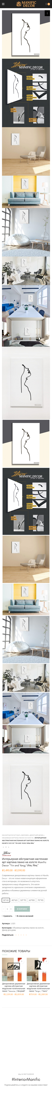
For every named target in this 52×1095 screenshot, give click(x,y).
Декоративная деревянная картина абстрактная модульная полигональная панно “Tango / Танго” (38, 987)
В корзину (22, 909)
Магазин (25, 835)
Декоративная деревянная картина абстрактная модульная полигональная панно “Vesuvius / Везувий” (13, 987)
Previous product (3, 847)
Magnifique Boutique (11, 835)
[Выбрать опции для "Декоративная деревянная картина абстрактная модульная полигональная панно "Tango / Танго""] (29, 978)
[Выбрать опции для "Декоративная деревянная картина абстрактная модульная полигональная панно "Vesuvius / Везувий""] (4, 978)
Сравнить (7, 916)
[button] (6, 900)
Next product (8, 847)
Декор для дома (36, 835)
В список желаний (25, 916)
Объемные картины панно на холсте (17, 838)
